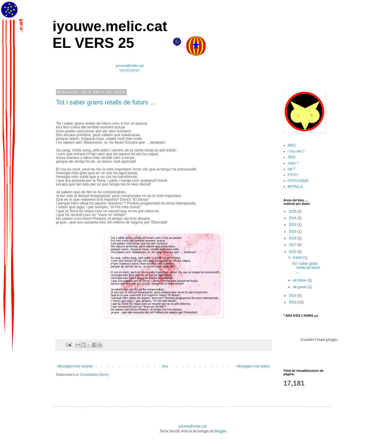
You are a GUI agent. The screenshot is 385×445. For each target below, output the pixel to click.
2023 (293, 225)
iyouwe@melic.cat (130, 66)
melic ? (293, 163)
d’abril (298, 258)
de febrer (300, 280)
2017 (293, 245)
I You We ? (296, 151)
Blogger (220, 431)
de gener (300, 287)
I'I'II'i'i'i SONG (298, 181)
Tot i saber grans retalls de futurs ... (105, 102)
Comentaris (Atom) (94, 375)
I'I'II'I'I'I (293, 175)
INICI (292, 145)
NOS (291, 157)
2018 (293, 238)
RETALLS (295, 187)
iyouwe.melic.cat (110, 26)
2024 (293, 218)
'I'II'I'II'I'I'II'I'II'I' (129, 71)
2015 (293, 252)
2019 (293, 232)
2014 (293, 296)
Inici (165, 366)
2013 (293, 302)
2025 (293, 211)
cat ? (291, 169)
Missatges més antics (253, 366)
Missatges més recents (75, 366)
